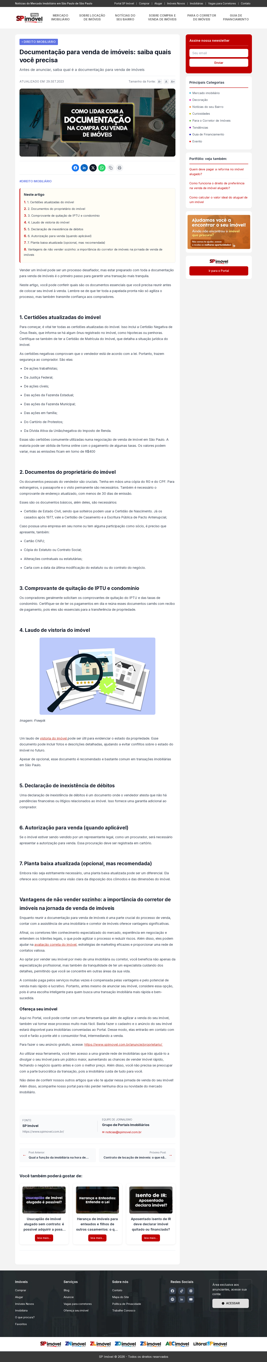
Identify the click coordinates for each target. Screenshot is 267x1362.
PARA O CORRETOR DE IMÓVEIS (201, 17)
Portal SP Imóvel (124, 3)
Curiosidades (199, 113)
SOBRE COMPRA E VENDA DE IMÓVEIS (162, 17)
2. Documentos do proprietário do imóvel (56, 209)
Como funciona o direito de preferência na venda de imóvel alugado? (216, 185)
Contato (245, 3)
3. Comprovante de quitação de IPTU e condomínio (64, 215)
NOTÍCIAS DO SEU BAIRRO (125, 17)
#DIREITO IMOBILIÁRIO (35, 181)
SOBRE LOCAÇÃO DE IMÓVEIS (92, 17)
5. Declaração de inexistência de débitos (55, 229)
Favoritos (21, 1324)
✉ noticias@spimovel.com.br (122, 1132)
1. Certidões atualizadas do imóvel (50, 202)
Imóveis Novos (176, 3)
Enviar (218, 63)
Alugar (158, 3)
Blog (66, 1290)
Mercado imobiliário (204, 93)
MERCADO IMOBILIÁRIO (60, 17)
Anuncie (69, 1297)
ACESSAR (231, 1303)
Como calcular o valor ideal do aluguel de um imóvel (218, 200)
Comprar (144, 3)
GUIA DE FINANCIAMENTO (236, 17)
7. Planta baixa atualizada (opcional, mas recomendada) (66, 242)
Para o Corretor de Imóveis (210, 120)
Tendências (198, 127)
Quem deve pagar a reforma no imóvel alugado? (216, 171)
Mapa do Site (120, 1297)
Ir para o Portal (219, 271)
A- (159, 81)
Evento (195, 141)
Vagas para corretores (78, 1304)
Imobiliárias (196, 3)
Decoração (198, 100)
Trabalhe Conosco (123, 1310)
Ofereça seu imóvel (76, 1310)
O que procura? (25, 1317)
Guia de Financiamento (206, 134)
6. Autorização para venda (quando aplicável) (60, 236)
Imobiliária (21, 1310)
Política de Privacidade (126, 1304)
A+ (173, 81)
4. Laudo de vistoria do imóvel (48, 222)
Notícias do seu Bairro (206, 107)
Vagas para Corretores (222, 3)
